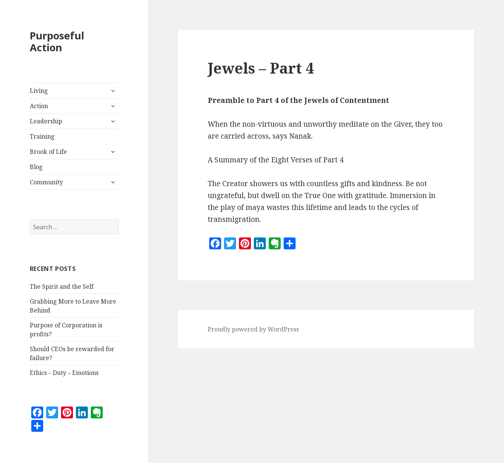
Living (39, 91)
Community (46, 182)
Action (39, 106)
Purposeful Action (57, 41)
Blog (36, 167)
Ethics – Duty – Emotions (64, 373)
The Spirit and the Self (61, 286)
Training (42, 136)
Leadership (46, 121)
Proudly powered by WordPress (253, 329)
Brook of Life (48, 152)
